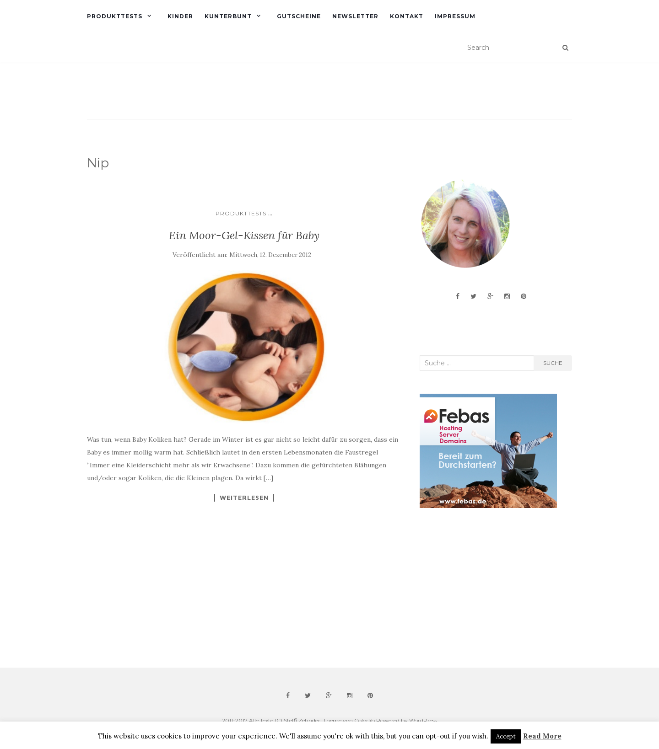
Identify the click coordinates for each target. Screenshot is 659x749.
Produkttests (114, 16)
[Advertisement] (488, 588)
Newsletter (355, 16)
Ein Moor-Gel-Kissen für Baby (244, 235)
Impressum (455, 16)
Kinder (180, 16)
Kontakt (406, 16)
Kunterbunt (228, 16)
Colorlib (364, 720)
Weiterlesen (244, 497)
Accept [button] (506, 736)
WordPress (423, 720)
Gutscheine (299, 16)
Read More (542, 736)
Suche (552, 362)
